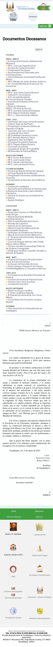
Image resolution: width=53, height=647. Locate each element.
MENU (45, 26)
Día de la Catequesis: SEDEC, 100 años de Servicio (18, 107)
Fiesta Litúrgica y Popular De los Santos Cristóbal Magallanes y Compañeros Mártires (26, 267)
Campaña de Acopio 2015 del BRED (23, 149)
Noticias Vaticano (14, 517)
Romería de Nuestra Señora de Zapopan (26, 171)
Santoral (39, 517)
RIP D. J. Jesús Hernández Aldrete (23, 115)
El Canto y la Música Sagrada (20, 293)
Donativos (33, 17)
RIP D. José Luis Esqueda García (22, 66)
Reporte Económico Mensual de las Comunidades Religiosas (22, 229)
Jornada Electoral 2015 (18, 284)
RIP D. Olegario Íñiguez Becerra (21, 144)
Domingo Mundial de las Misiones (22, 173)
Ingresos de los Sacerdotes (20, 226)
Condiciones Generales (35, 631)
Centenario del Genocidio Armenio (23, 264)
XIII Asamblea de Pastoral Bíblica (22, 151)
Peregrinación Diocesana (19, 70)
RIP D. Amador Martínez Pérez (21, 137)
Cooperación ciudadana (18, 186)
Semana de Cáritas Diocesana (21, 68)
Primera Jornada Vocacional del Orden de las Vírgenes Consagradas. (25, 247)
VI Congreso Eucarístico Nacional (22, 142)
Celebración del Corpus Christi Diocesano (26, 122)
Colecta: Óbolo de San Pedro (20, 124)
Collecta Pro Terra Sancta (19, 95)
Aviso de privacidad (16, 631)
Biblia (14, 511)
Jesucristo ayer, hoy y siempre (21, 131)
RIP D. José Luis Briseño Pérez (21, 164)
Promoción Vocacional (18, 147)
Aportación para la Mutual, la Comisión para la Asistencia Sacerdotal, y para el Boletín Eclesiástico (26, 191)
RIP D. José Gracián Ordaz (19, 160)
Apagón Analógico (16, 200)
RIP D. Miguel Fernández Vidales (22, 113)
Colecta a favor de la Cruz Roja (21, 282)
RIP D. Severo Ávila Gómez (19, 158)
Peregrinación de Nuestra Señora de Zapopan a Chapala (23, 127)
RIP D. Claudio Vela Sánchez (20, 162)
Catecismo (39, 511)
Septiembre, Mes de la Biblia (20, 140)
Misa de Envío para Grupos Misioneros (24, 235)
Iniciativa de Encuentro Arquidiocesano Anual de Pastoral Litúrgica (24, 260)
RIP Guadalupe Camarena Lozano (23, 135)
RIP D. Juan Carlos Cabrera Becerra (23, 92)
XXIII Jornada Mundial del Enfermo (23, 221)
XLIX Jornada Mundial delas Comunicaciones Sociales (19, 98)
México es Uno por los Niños (20, 290)
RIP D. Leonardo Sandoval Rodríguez (24, 111)
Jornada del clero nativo (18, 133)
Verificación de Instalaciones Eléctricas (25, 233)
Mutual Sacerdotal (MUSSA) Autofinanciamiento (19, 218)
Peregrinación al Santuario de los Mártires (26, 180)
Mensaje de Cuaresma (18, 223)
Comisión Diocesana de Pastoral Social (25, 279)
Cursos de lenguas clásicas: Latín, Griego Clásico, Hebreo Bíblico (25, 243)
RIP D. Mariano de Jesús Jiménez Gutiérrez (27, 81)
